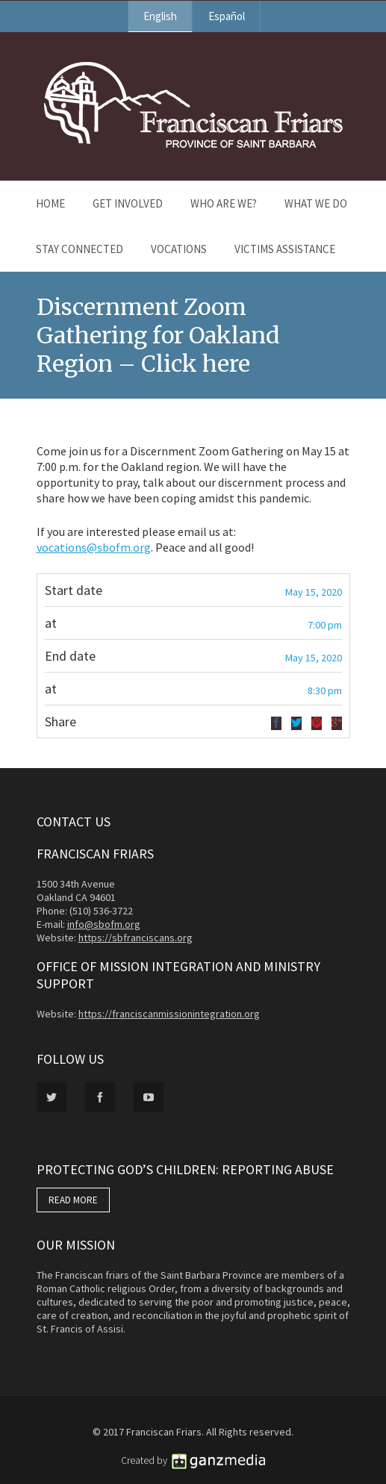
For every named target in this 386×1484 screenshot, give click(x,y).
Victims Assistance (284, 249)
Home (50, 203)
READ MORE (73, 1200)
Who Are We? (223, 203)
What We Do (315, 203)
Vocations (179, 249)
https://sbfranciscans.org (135, 937)
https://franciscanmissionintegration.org (169, 1013)
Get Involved (128, 203)
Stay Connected (79, 249)
